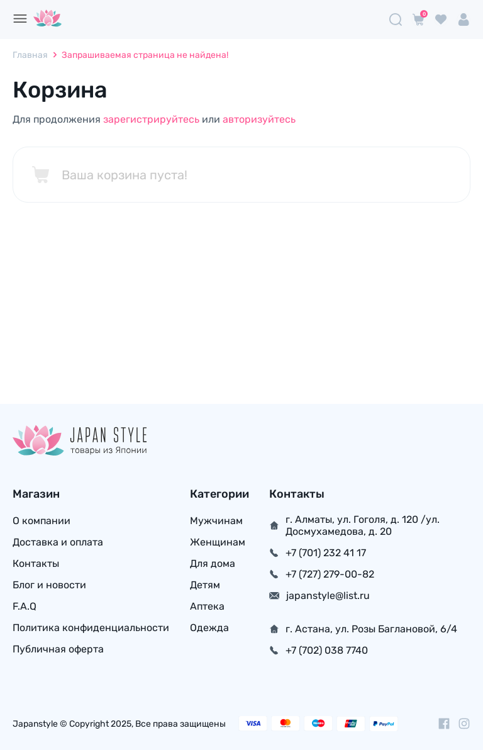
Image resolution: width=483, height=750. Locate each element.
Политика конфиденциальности (91, 628)
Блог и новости (49, 585)
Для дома (212, 563)
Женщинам (217, 542)
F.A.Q (24, 606)
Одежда (209, 628)
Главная (30, 55)
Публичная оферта (58, 649)
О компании (41, 521)
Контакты (36, 563)
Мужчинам (216, 521)
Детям (205, 585)
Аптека (207, 606)
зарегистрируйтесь (151, 119)
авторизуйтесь (259, 119)
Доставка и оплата (58, 542)
